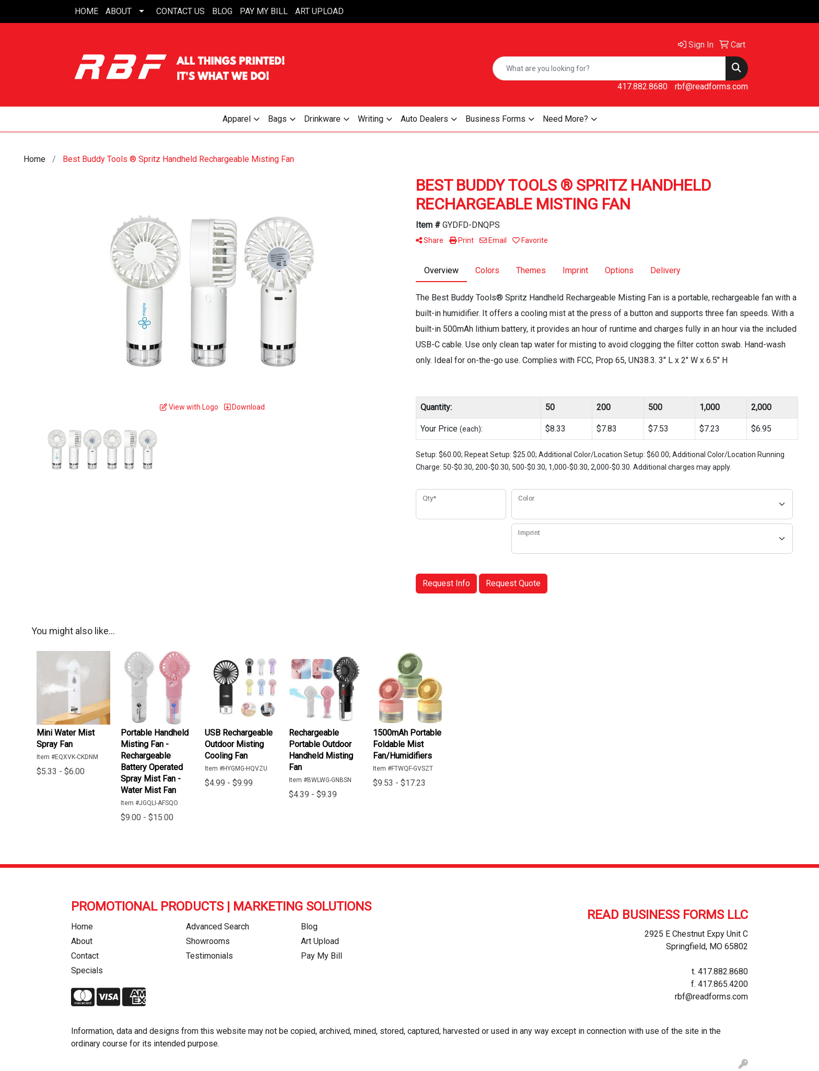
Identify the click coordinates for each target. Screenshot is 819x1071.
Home (82, 927)
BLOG (222, 11)
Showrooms (208, 941)
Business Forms (495, 119)
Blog (309, 927)
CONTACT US (180, 11)
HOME (86, 11)
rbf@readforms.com (711, 86)
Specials (87, 970)
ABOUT (119, 11)
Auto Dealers (424, 119)
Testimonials (209, 956)
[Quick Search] (609, 68)
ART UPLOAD (319, 11)
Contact (85, 956)
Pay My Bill (321, 956)
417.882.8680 (642, 86)
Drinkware (322, 119)
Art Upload (320, 941)
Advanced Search (217, 927)
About (81, 941)
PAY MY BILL (264, 11)
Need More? (565, 119)
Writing (370, 119)
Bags (277, 119)
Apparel (237, 119)
